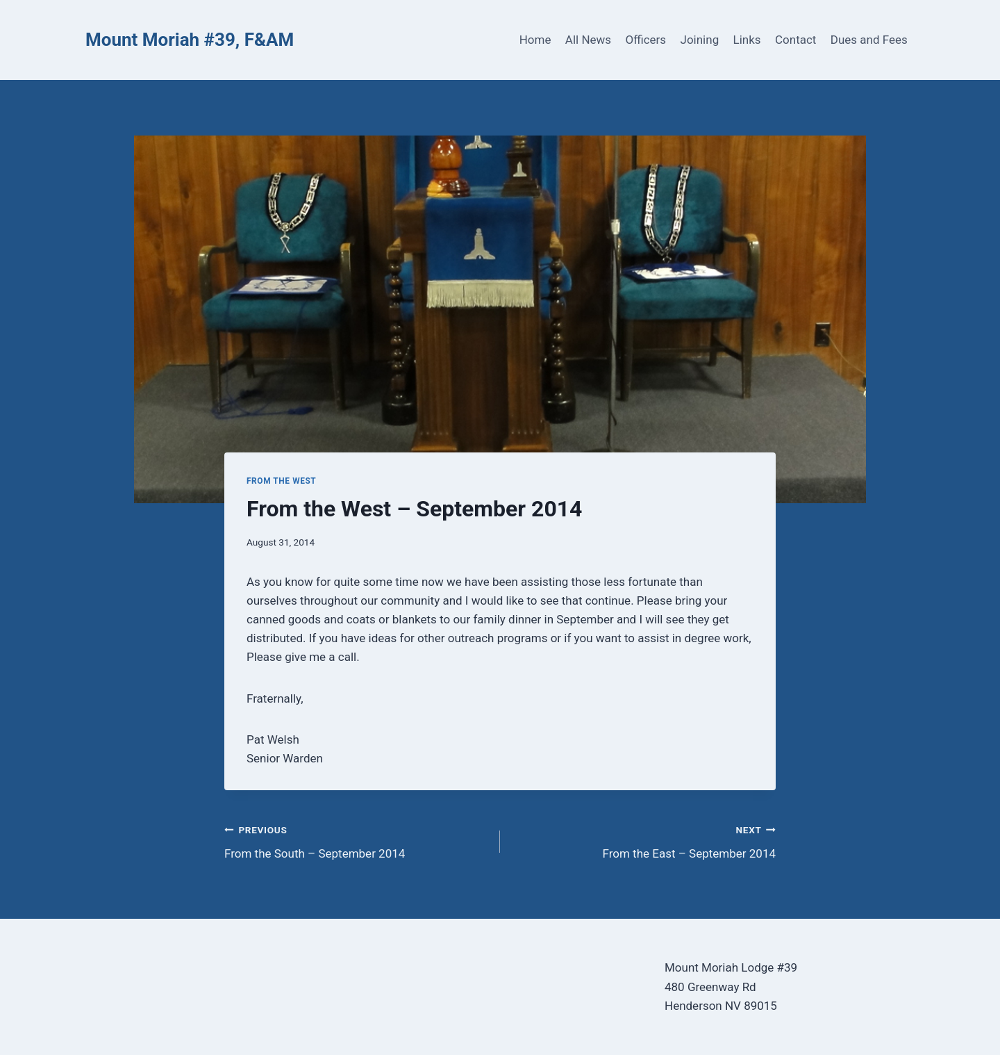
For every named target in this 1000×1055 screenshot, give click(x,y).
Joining (700, 40)
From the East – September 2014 (644, 840)
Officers (645, 40)
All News (588, 40)
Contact (795, 40)
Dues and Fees (869, 40)
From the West (281, 481)
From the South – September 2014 (356, 840)
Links (747, 40)
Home (535, 40)
